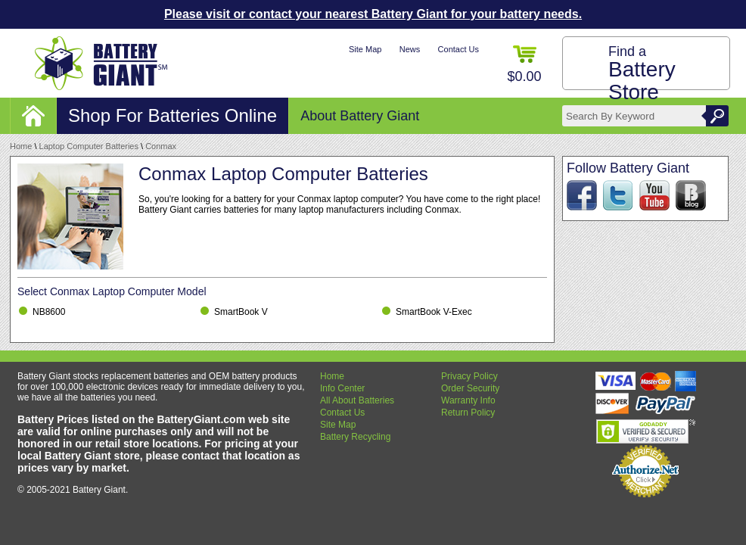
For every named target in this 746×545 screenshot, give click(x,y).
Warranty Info (468, 400)
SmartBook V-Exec (434, 312)
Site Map (365, 49)
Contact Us (458, 49)
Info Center (342, 388)
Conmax (160, 146)
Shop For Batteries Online (172, 115)
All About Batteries (357, 400)
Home (21, 146)
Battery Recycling (355, 436)
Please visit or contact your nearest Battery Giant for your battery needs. (373, 14)
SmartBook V (241, 312)
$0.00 (524, 64)
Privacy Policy (469, 376)
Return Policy (468, 412)
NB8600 (49, 312)
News (410, 49)
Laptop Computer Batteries (88, 146)
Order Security (470, 388)
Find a (642, 74)
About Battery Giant (359, 115)
